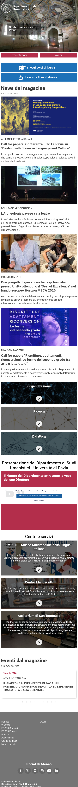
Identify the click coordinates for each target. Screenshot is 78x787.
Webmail (5, 725)
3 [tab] (30, 702)
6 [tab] (43, 702)
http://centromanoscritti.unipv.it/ (39, 603)
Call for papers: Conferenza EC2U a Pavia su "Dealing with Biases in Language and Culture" (35, 146)
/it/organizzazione (39, 399)
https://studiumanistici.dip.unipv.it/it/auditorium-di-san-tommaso (39, 642)
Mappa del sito (8, 744)
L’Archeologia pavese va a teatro (25, 213)
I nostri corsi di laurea (41, 67)
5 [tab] (39, 702)
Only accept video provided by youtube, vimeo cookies (39, 495)
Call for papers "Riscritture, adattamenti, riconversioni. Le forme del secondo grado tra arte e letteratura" (35, 360)
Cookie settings (9, 741)
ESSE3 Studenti (9, 728)
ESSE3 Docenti (9, 731)
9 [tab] (55, 702)
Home (74, 7)
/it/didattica (39, 449)
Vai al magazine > (9, 93)
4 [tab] (34, 702)
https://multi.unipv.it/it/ (39, 570)
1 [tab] (22, 702)
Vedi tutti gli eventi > (11, 666)
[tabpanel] (39, 684)
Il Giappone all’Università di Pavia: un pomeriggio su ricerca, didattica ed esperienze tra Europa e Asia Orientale (38, 687)
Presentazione (19, 55)
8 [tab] (51, 702)
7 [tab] (47, 702)
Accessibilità (7, 738)
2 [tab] (26, 702)
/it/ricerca (39, 424)
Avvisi (58, 55)
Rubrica (5, 722)
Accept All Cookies (39, 500)
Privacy (5, 734)
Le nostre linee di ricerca (41, 77)
